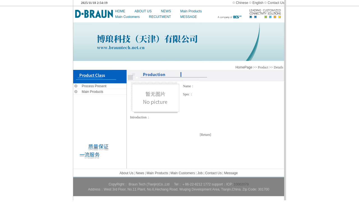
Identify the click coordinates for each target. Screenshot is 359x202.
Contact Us (276, 3)
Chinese (242, 3)
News (140, 173)
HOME (120, 11)
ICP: (230, 184)
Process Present (94, 86)
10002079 (241, 184)
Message (231, 173)
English (257, 3)
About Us (126, 173)
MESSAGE (188, 17)
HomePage (244, 67)
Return (205, 135)
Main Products (191, 11)
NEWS (166, 11)
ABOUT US (143, 11)
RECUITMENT (160, 17)
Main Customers (127, 17)
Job (199, 173)
